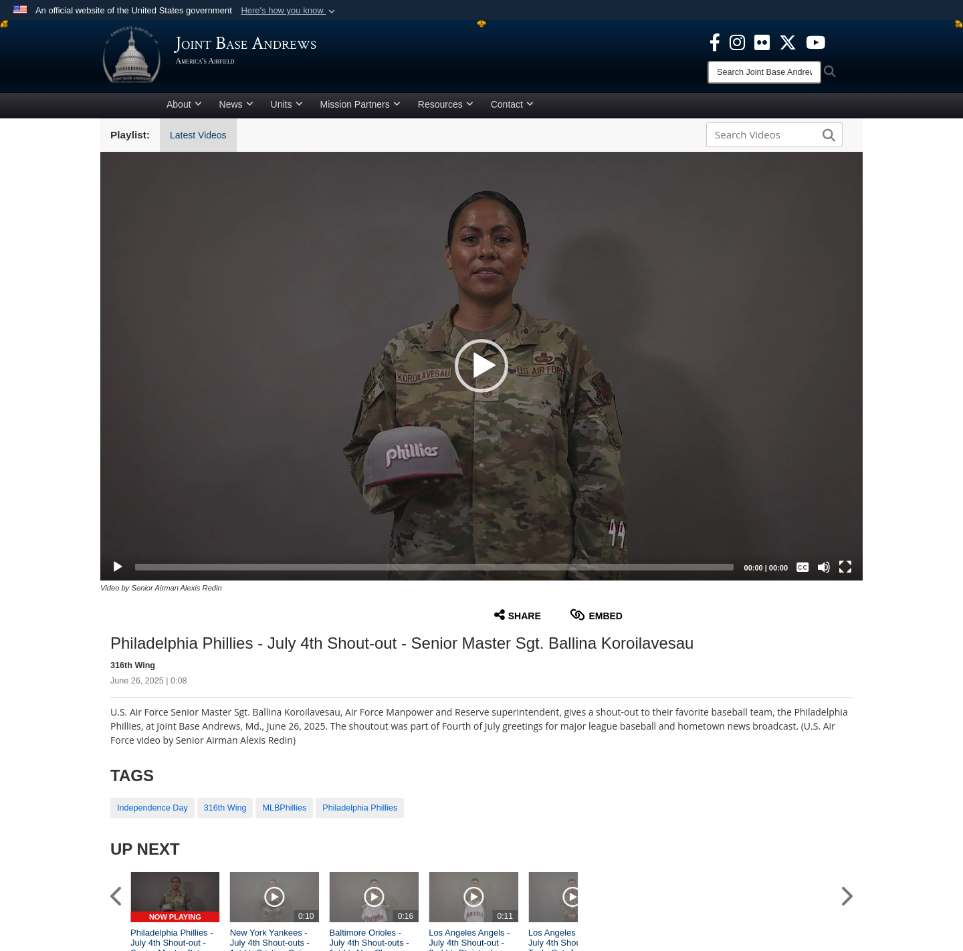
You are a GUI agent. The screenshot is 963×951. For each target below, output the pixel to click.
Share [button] (517, 619)
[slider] (434, 571)
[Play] (117, 571)
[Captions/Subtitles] (802, 571)
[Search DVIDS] (771, 139)
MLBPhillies (284, 813)
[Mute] (824, 571)
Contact (512, 109)
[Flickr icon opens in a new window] (762, 41)
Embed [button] (596, 619)
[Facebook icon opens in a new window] (715, 41)
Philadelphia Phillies (359, 813)
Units (287, 109)
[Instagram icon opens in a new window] (737, 41)
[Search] (764, 72)
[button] (289, 10)
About (184, 109)
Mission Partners (360, 109)
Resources (445, 109)
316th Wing (225, 813)
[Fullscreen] (845, 571)
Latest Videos (198, 139)
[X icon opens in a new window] (787, 41)
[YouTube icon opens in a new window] (815, 41)
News (236, 109)
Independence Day (152, 813)
